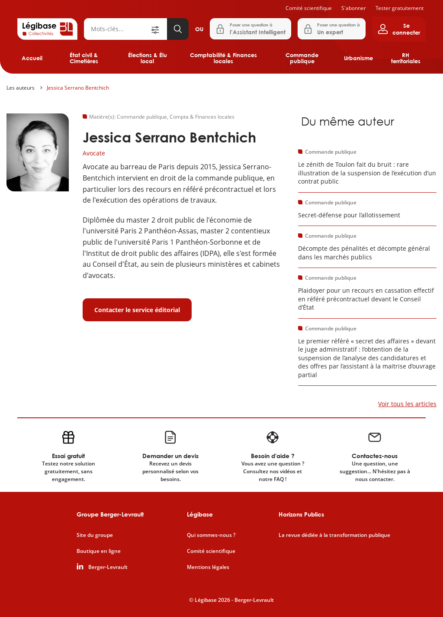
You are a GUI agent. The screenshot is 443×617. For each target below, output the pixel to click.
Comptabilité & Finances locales (223, 58)
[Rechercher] (117, 29)
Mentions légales (208, 567)
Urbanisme (358, 58)
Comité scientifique (309, 8)
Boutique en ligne (99, 551)
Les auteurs (20, 87)
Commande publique (302, 58)
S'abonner (353, 8)
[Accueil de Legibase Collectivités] (47, 29)
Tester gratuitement (400, 8)
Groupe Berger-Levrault (110, 514)
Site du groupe (95, 535)
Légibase (200, 514)
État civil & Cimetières (84, 58)
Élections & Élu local (147, 58)
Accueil (32, 58)
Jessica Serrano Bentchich (78, 87)
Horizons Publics (301, 514)
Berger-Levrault (108, 567)
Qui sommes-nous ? (211, 535)
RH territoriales (406, 58)
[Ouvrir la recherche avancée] (158, 29)
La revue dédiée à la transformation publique (334, 535)
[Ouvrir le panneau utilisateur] (399, 29)
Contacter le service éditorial (137, 310)
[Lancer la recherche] (178, 29)
